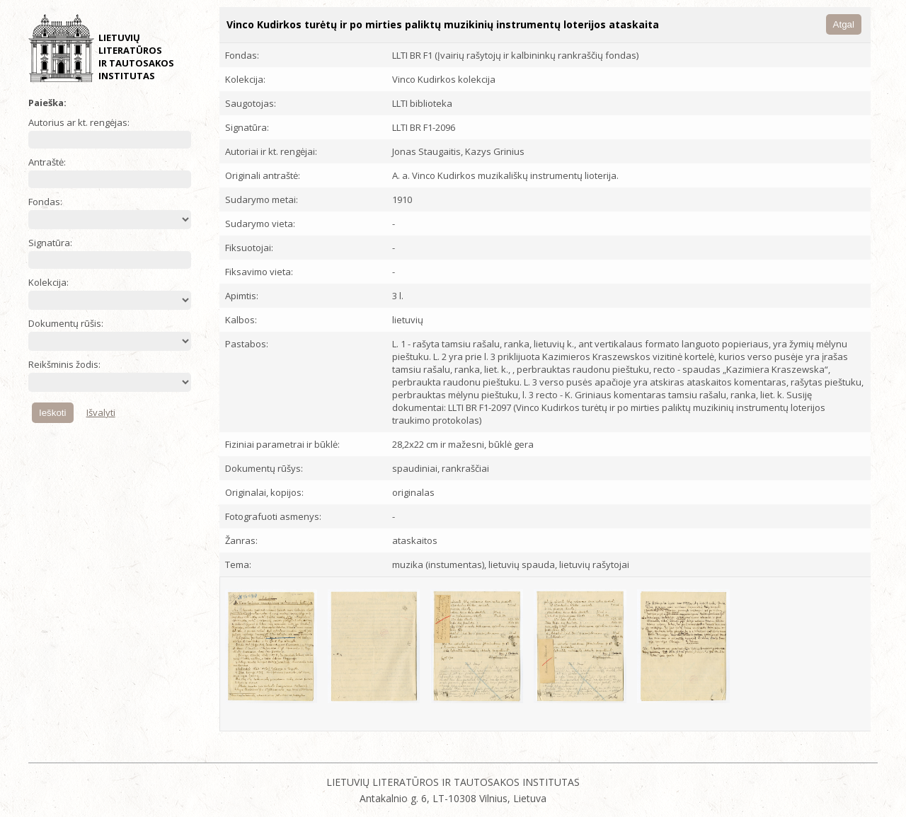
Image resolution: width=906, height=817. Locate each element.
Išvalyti (100, 412)
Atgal (843, 24)
